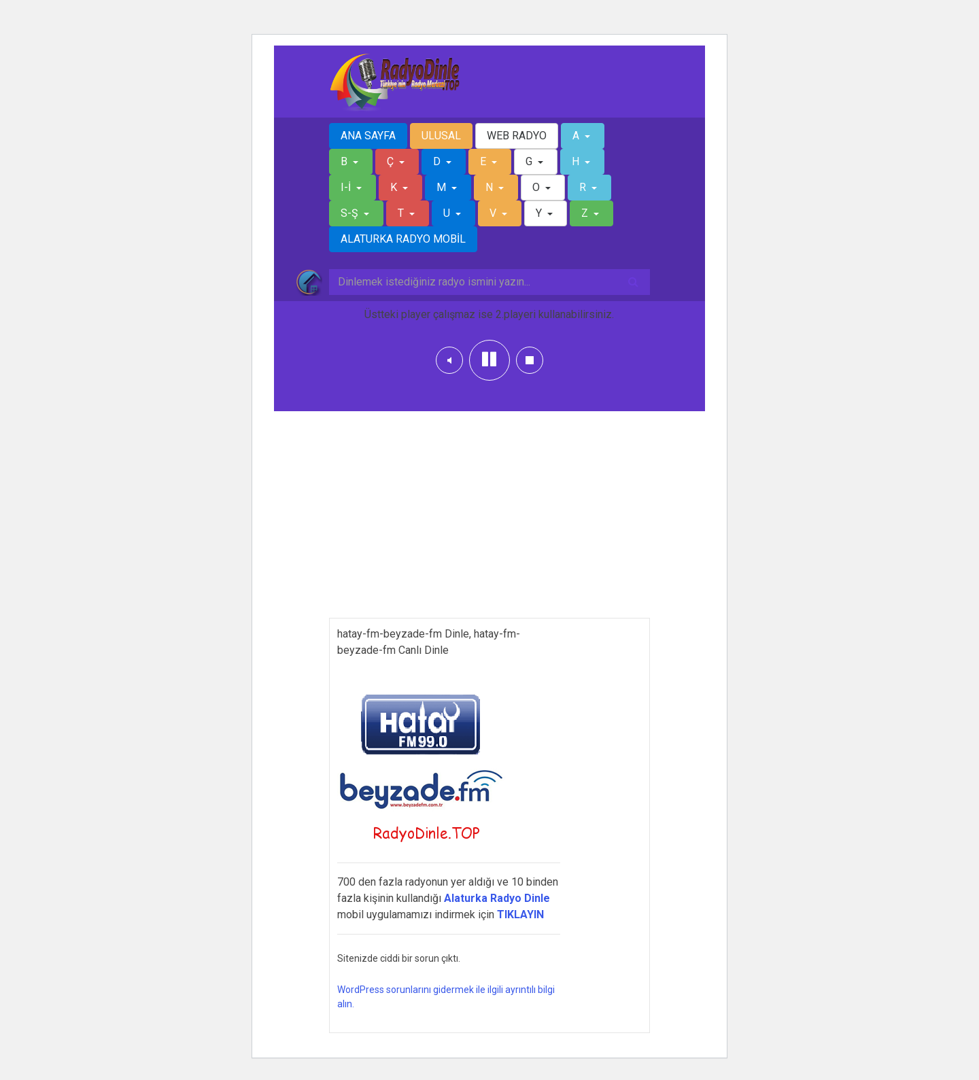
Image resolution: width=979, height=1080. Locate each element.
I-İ (347, 187)
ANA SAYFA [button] (368, 135)
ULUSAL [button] (441, 135)
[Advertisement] (489, 523)
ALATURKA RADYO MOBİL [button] (403, 238)
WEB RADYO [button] (517, 135)
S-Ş (351, 213)
